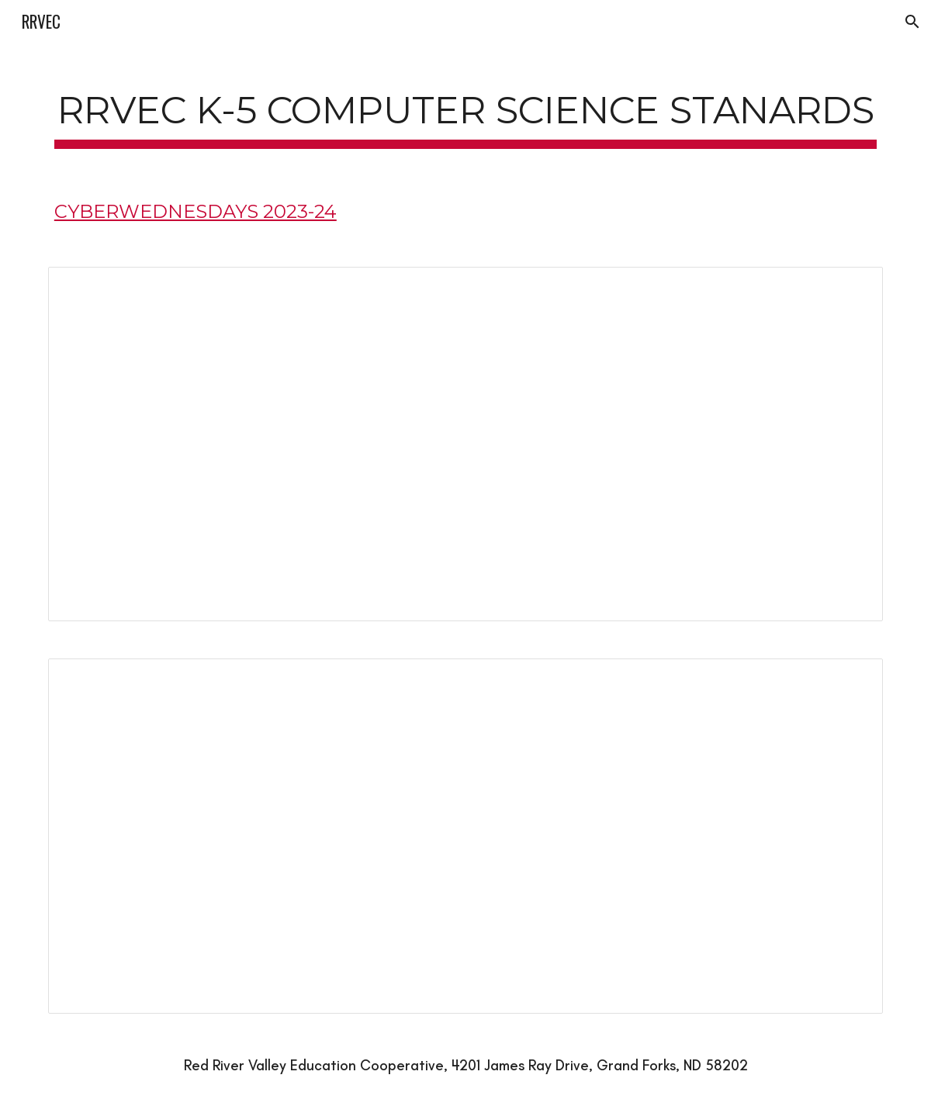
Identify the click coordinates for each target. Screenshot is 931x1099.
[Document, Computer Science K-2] (465, 444)
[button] (912, 21)
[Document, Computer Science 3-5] (465, 835)
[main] (465, 110)
